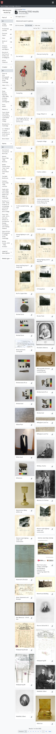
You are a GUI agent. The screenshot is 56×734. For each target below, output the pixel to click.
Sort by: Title (36, 28)
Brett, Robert (7, 139)
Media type (6, 258)
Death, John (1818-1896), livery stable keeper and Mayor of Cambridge (7, 194)
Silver (7, 38)
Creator (4, 67)
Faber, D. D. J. (7, 85)
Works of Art (7, 42)
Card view (29, 25)
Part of (4, 17)
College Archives (7, 25)
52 (46, 731)
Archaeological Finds (7, 29)
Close (23, 9)
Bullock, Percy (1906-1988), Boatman (7, 159)
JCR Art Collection (7, 61)
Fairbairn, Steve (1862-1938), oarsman (7, 183)
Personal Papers (7, 34)
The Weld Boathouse (7, 177)
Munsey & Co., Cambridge (7, 125)
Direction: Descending (48, 28)
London (7, 88)
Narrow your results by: (7, 11)
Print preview (20, 25)
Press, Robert (7, 105)
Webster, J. (7, 110)
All (2, 21)
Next (50, 731)
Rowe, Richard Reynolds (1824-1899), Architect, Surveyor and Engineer (7, 96)
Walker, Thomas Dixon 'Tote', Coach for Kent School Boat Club (7, 169)
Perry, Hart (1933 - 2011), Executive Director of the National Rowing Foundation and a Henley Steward (7, 221)
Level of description (6, 252)
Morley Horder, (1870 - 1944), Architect (7, 244)
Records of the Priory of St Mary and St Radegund (7, 55)
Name (4, 143)
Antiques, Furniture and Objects (7, 47)
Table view (36, 25)
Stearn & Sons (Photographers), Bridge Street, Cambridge (7, 78)
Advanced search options (24, 21)
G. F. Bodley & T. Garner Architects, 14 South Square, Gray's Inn (7, 132)
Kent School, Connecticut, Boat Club (7, 151)
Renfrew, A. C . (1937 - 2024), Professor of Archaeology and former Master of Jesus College (7, 206)
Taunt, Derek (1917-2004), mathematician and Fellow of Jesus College (7, 117)
